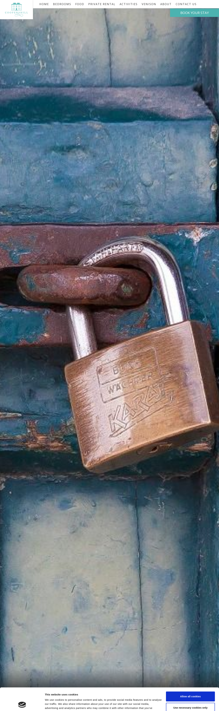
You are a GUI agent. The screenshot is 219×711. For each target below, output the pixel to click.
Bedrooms (62, 4)
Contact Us (186, 4)
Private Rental (101, 4)
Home (44, 4)
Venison (149, 4)
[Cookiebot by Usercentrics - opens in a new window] (22, 704)
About (166, 4)
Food (79, 4)
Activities (129, 4)
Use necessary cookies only (190, 686)
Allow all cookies (190, 675)
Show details (53, 704)
